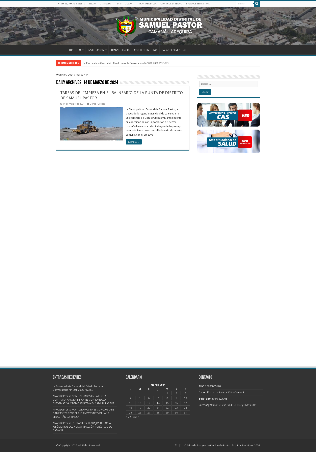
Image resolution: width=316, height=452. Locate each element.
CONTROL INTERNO (171, 3)
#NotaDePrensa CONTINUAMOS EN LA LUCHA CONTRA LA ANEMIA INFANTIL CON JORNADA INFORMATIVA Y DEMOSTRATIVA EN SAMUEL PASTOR (83, 400)
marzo (79, 74)
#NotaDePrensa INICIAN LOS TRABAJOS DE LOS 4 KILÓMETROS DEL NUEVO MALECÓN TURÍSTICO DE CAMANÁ (82, 427)
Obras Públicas (97, 104)
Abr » (136, 416)
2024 (71, 74)
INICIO (92, 3)
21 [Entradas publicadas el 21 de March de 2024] (158, 407)
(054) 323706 (219, 398)
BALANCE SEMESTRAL (198, 3)
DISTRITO (105, 3)
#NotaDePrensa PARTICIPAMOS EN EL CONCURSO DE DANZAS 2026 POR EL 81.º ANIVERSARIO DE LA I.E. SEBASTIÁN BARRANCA (83, 413)
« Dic (128, 416)
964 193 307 (234, 404)
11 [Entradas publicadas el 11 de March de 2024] (130, 402)
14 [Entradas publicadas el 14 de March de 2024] (158, 402)
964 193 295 (219, 404)
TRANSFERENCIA (147, 3)
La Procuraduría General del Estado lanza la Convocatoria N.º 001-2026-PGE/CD (125, 62)
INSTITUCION (124, 3)
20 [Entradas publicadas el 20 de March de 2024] (148, 407)
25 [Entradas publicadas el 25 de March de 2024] (130, 412)
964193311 (250, 404)
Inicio (61, 74)
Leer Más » (133, 141)
